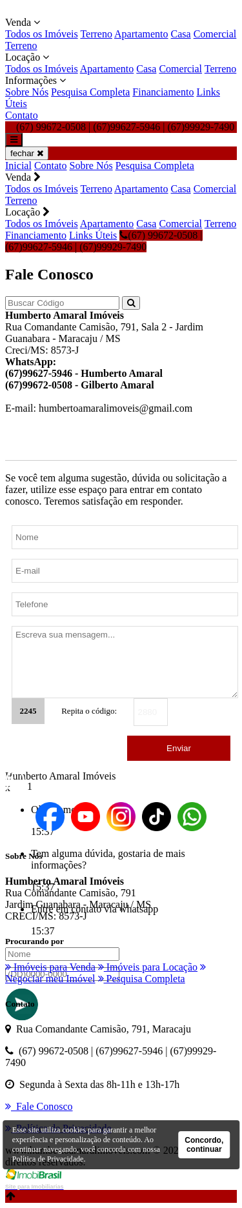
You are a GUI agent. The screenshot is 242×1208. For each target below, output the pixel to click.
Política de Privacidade (48, 1158)
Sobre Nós (26, 91)
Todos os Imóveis (41, 33)
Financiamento (163, 91)
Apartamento (141, 33)
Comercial (215, 33)
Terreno (96, 33)
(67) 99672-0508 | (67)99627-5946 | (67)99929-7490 (104, 241)
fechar (26, 153)
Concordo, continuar (204, 1145)
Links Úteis (93, 235)
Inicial (18, 165)
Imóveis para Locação (147, 966)
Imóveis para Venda (50, 966)
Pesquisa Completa (90, 91)
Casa (181, 33)
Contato (21, 115)
